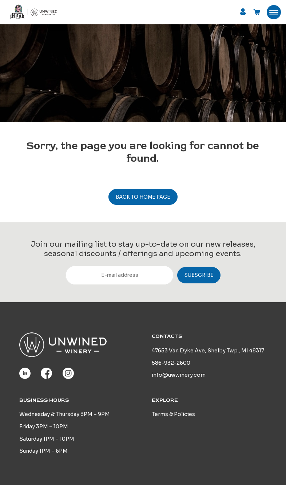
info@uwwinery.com (179, 375)
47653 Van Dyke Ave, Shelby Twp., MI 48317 (208, 350)
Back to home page (143, 197)
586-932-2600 (171, 363)
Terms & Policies (173, 414)
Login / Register (243, 11)
